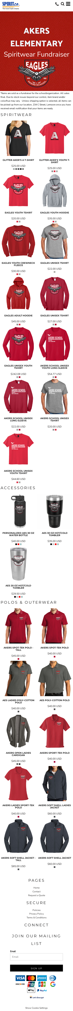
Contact (36, 891)
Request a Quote (36, 895)
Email (13, 951)
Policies (37, 910)
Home (36, 887)
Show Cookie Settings (36, 1007)
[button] (62, 4)
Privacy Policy (36, 913)
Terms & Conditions (37, 917)
